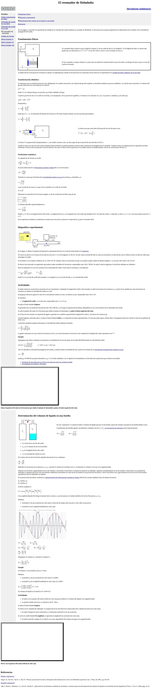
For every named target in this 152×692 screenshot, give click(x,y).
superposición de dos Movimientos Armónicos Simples (62, 477)
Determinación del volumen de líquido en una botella (44, 415)
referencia (85, 251)
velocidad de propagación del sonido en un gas (108, 349)
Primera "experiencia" (7, 676)
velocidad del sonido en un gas (52, 177)
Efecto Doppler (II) (7, 42)
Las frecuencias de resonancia (114, 428)
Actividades (24, 285)
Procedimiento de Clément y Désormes (34, 364)
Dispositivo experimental (27, 17)
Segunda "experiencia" (8, 683)
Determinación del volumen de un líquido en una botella (36, 21)
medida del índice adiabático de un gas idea (126, 72)
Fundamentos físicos (24, 14)
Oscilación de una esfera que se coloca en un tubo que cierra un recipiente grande (47, 362)
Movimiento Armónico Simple (44, 167)
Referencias (21, 24)
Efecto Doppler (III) (7, 45)
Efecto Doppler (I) (7, 39)
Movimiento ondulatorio (139, 8)
